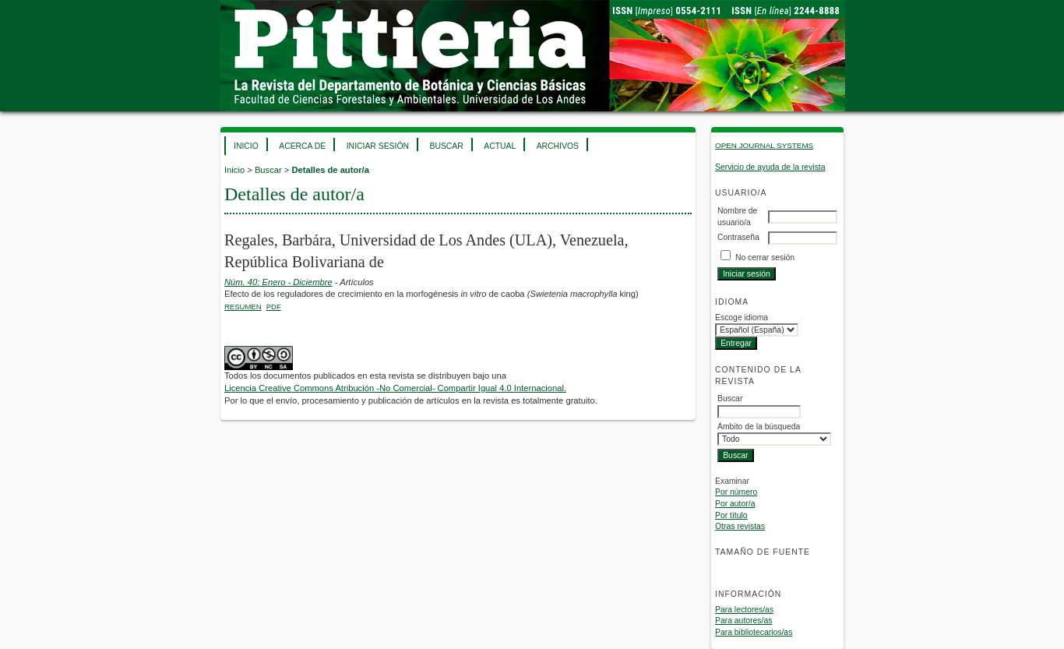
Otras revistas (740, 526)
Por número (736, 492)
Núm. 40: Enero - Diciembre (278, 282)
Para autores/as (743, 620)
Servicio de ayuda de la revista (770, 167)
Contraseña (738, 237)
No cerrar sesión (764, 257)
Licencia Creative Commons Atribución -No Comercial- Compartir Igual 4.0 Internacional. (395, 388)
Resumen (243, 306)
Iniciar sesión (378, 146)
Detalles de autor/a (329, 170)
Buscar (446, 146)
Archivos (558, 146)
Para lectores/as (744, 609)
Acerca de (302, 146)
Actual (500, 146)
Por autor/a (735, 503)
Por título (731, 515)
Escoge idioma (741, 317)
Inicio (246, 146)
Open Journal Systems (764, 145)
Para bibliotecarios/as (753, 632)
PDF (273, 306)
